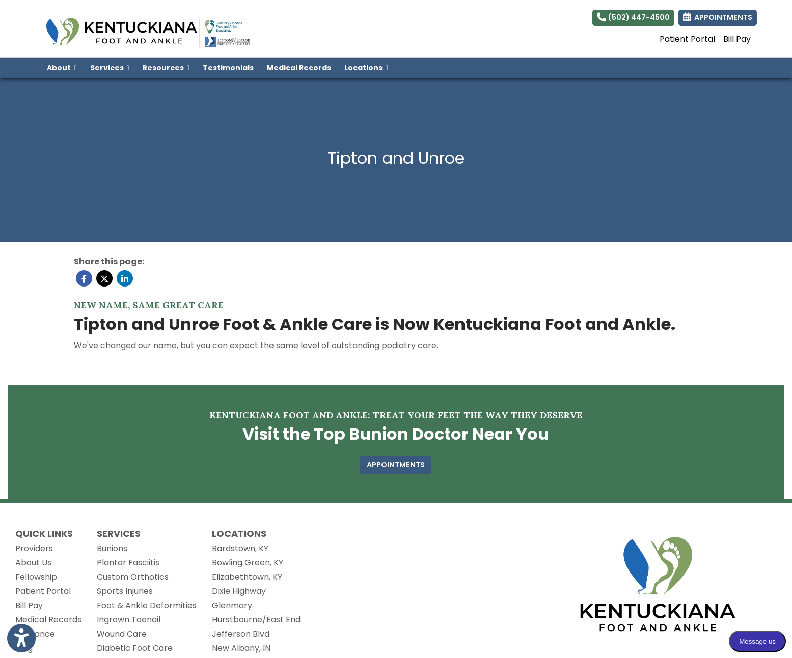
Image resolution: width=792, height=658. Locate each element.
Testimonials (228, 68)
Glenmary (232, 605)
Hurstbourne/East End (256, 619)
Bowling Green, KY (247, 562)
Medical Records (302, 67)
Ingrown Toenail (128, 619)
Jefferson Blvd (240, 634)
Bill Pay (737, 39)
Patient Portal (687, 39)
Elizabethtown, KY (247, 577)
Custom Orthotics (133, 577)
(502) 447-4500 (633, 17)
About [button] (61, 68)
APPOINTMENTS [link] (717, 17)
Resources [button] (166, 68)
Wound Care (122, 634)
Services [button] (109, 68)
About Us (33, 562)
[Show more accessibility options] (21, 639)
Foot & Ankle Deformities (147, 605)
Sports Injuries (125, 591)
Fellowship (36, 577)
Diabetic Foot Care (135, 648)
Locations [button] (366, 68)
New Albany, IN (241, 648)
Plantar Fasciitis (128, 562)
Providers (34, 548)
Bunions (112, 548)
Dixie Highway (239, 591)
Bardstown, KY (240, 548)
